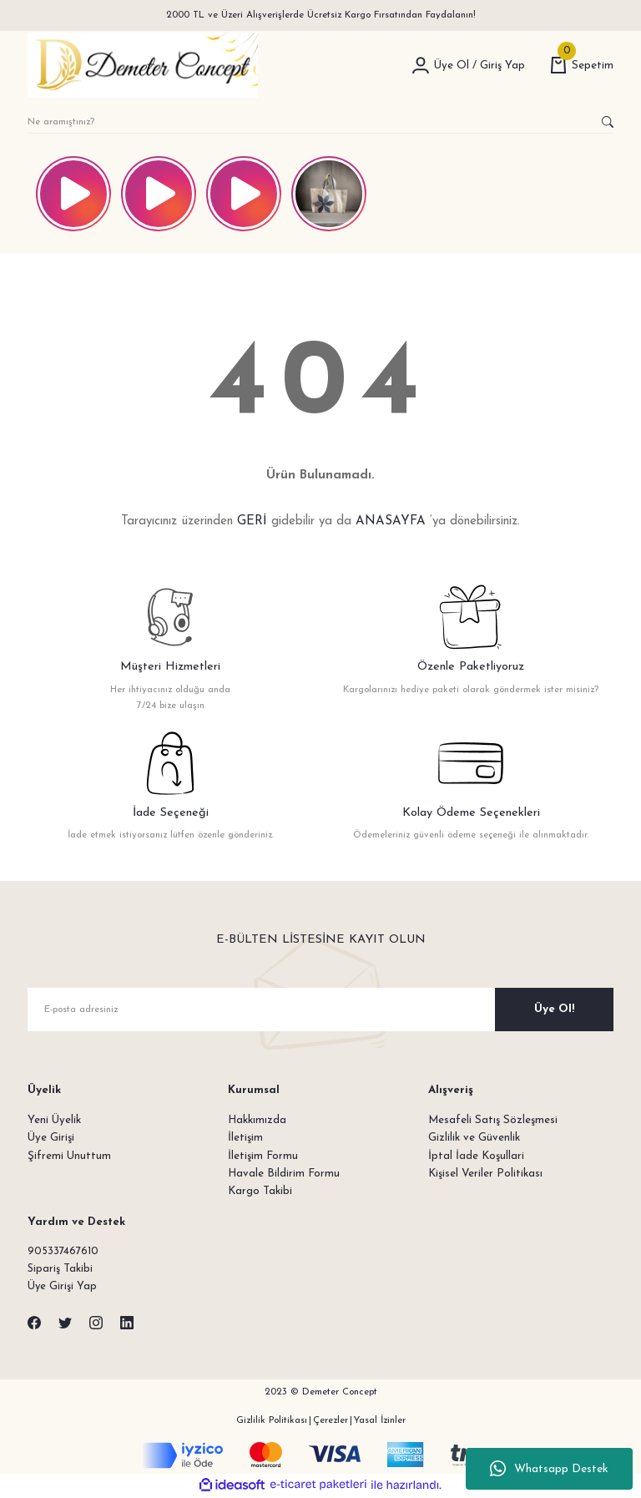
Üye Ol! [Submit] (554, 1009)
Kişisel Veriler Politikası (485, 1173)
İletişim (245, 1137)
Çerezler (330, 1421)
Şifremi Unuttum (69, 1156)
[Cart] (581, 65)
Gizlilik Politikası (271, 1421)
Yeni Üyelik (54, 1120)
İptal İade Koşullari (476, 1156)
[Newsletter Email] (320, 1009)
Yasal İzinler (380, 1421)
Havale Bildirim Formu (284, 1173)
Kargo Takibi (260, 1191)
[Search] (320, 122)
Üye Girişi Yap (63, 1288)
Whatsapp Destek (549, 1469)
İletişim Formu (263, 1156)
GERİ (252, 521)
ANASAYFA (391, 521)
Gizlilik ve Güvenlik (474, 1137)
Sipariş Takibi (60, 1269)
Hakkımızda (257, 1120)
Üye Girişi (51, 1137)
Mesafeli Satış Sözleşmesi (493, 1120)
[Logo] (143, 65)
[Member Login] (420, 65)
